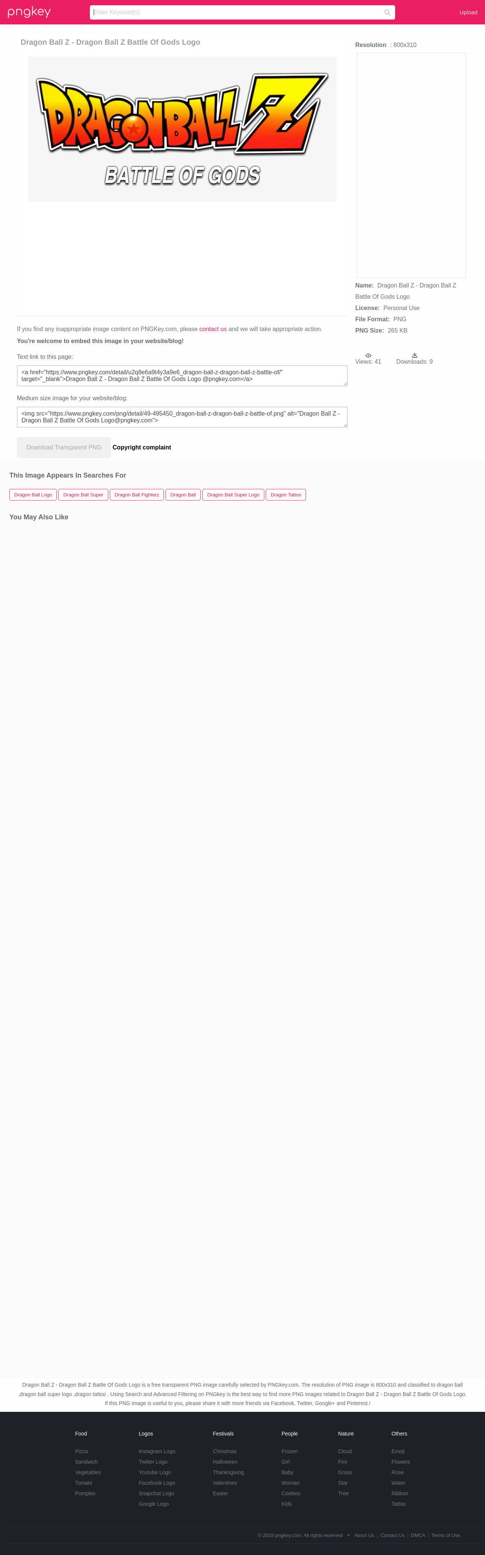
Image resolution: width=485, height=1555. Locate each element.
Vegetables (88, 1472)
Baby (288, 1472)
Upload (468, 12)
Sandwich (86, 1462)
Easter (220, 1493)
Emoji (398, 1451)
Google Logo (154, 1504)
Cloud (345, 1451)
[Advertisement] (186, 258)
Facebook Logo (157, 1483)
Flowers (400, 1462)
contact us (213, 329)
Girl (286, 1462)
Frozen (290, 1451)
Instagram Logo (157, 1451)
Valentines (225, 1483)
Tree (343, 1493)
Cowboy (291, 1493)
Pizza (81, 1451)
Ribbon (399, 1493)
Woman (291, 1483)
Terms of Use (445, 1535)
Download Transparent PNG (64, 447)
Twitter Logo (153, 1462)
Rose (397, 1472)
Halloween (225, 1462)
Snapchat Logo (156, 1493)
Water (398, 1483)
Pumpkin (85, 1493)
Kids (287, 1504)
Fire (342, 1462)
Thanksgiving (228, 1472)
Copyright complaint (142, 447)
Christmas (224, 1451)
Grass (345, 1472)
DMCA (418, 1535)
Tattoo (398, 1504)
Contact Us (392, 1535)
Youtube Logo (155, 1472)
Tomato (83, 1483)
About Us (364, 1535)
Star (343, 1483)
